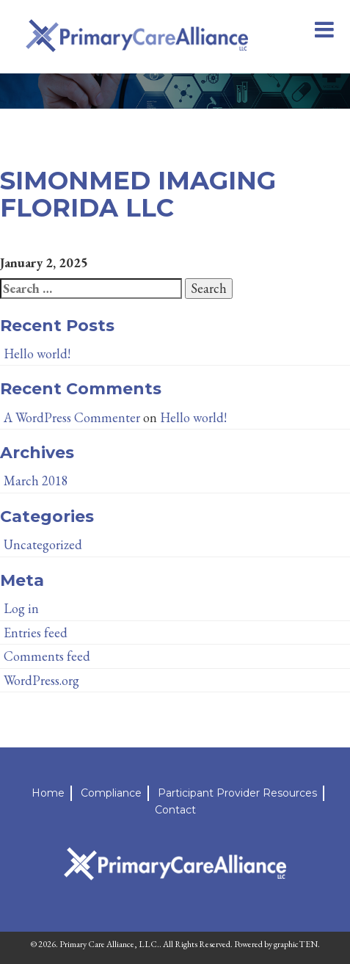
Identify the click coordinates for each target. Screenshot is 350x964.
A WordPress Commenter (72, 417)
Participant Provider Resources (237, 793)
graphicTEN (296, 944)
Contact (175, 809)
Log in (21, 608)
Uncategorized (43, 544)
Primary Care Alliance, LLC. (109, 944)
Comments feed (47, 656)
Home (48, 793)
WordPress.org (41, 680)
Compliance (111, 793)
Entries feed (36, 632)
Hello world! (37, 353)
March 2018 (36, 480)
